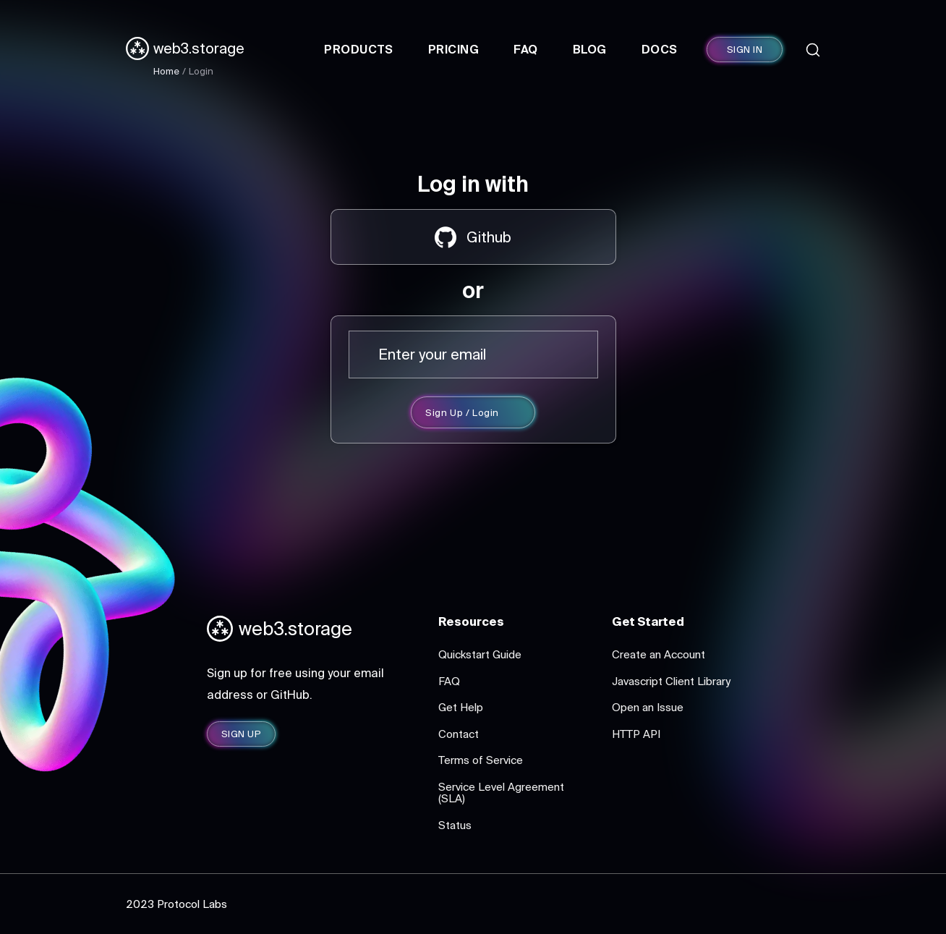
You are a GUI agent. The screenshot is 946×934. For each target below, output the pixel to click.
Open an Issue (647, 707)
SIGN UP (241, 734)
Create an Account (658, 654)
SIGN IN (744, 49)
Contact (458, 734)
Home (166, 71)
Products (358, 49)
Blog (590, 49)
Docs (660, 49)
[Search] (813, 50)
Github (473, 237)
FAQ (525, 49)
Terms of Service (480, 760)
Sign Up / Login (462, 412)
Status (455, 825)
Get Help (460, 707)
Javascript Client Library (671, 681)
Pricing (453, 49)
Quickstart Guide (479, 654)
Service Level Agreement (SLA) (501, 793)
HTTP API (636, 734)
